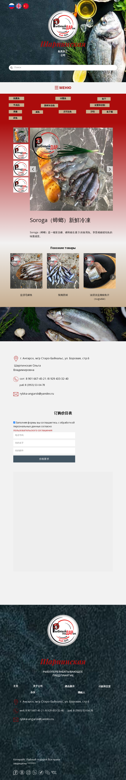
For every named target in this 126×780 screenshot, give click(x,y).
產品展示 (70, 686)
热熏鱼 (16, 98)
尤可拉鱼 (67, 111)
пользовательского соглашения (32, 430)
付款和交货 (105, 686)
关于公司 (38, 686)
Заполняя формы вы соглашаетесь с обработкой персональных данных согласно (44, 426)
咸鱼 (37, 111)
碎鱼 (15, 117)
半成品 (16, 104)
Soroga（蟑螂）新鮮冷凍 (60, 220)
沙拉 (93, 111)
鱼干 (104, 98)
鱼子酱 (110, 111)
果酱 (15, 111)
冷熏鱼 (63, 98)
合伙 (32, 692)
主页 (15, 686)
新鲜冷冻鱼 (49, 105)
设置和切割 (99, 105)
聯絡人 (81, 692)
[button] (33, 169)
